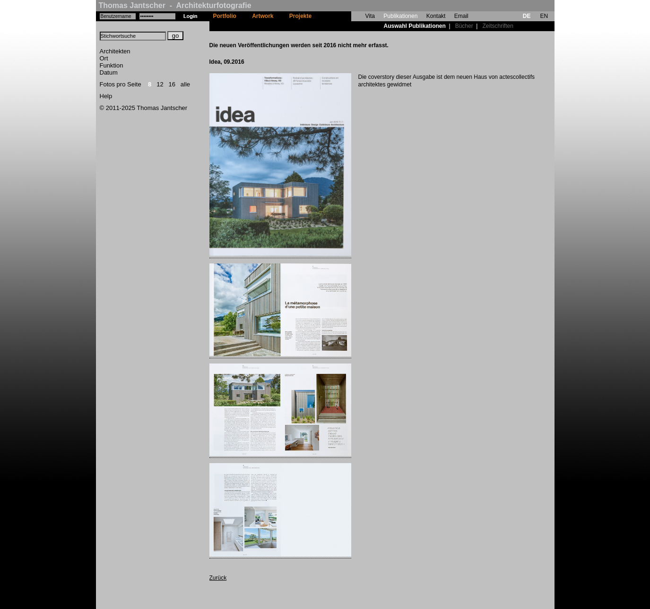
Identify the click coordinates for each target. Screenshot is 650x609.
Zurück (218, 578)
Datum (109, 72)
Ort (104, 58)
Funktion (111, 65)
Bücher (464, 26)
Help (106, 96)
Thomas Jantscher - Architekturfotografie (175, 5)
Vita (370, 16)
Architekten (115, 51)
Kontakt (436, 16)
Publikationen (400, 16)
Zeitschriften (497, 26)
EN (544, 16)
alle (185, 84)
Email (461, 16)
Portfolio (224, 16)
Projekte (300, 16)
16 (172, 84)
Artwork (262, 16)
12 (159, 84)
